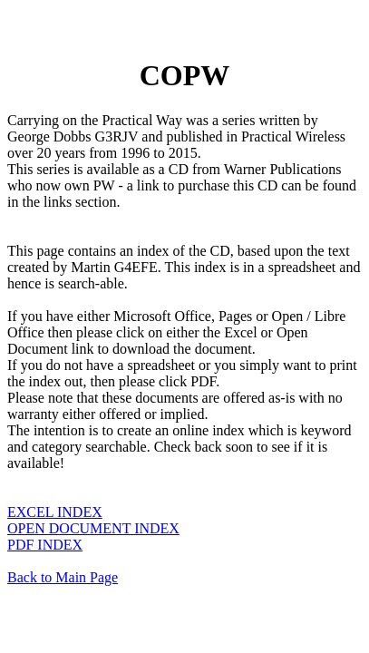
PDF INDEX (45, 544)
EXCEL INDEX (54, 512)
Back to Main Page (62, 577)
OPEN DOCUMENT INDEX (93, 528)
